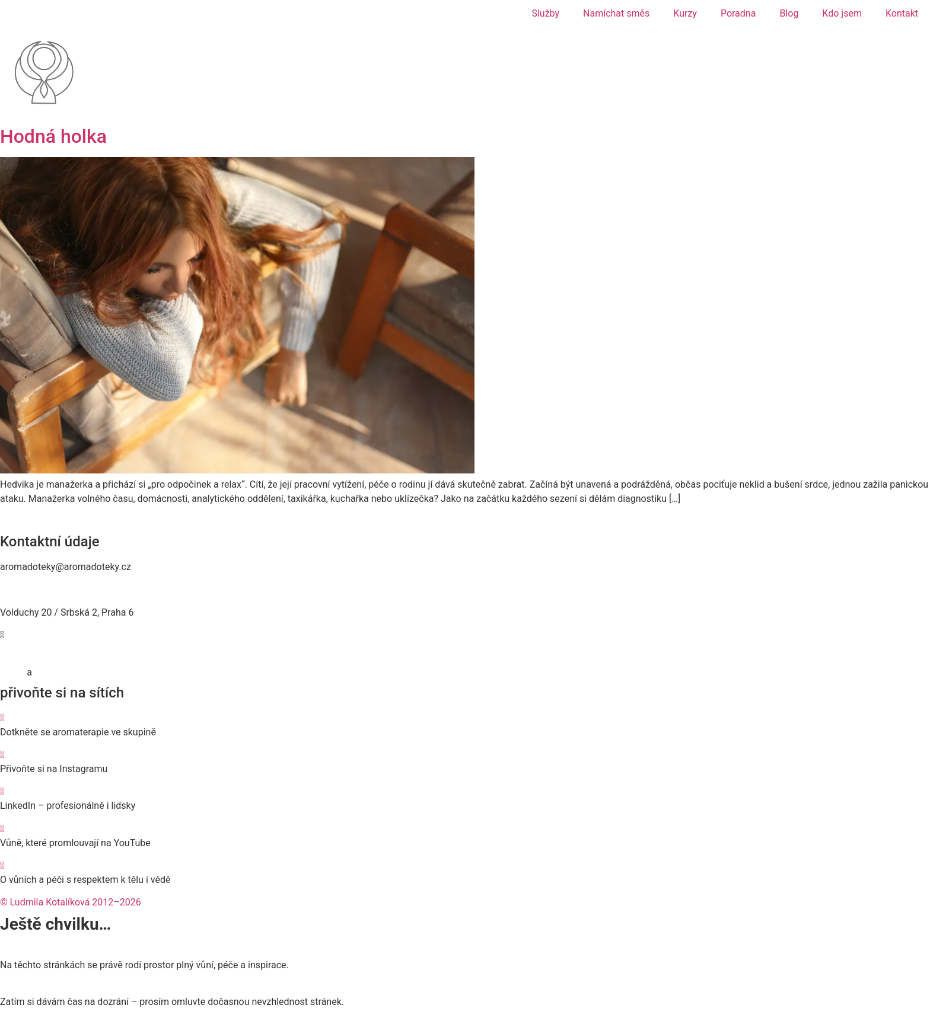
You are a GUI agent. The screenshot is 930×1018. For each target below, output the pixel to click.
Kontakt (902, 13)
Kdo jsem (842, 13)
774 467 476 (26, 590)
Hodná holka (53, 136)
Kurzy (685, 13)
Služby (545, 13)
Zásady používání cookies (88, 672)
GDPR (12, 672)
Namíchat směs (616, 13)
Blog (788, 13)
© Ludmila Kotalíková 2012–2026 (70, 902)
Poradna (738, 13)
